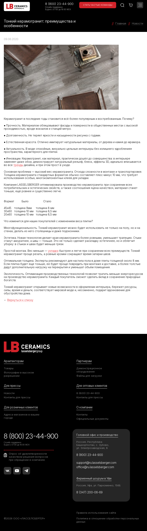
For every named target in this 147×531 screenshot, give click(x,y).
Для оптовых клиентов (91, 386)
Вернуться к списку (20, 300)
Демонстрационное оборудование (89, 370)
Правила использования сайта (96, 512)
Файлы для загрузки (89, 375)
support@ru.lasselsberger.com (96, 463)
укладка (53, 250)
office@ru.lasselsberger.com (95, 467)
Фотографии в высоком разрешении (19, 374)
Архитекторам (14, 361)
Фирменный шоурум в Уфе (94, 478)
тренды (18, 165)
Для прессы (12, 386)
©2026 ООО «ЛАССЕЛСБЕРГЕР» (24, 518)
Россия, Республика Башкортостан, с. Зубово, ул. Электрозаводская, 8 (92, 444)
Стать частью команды (97, 5)
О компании (84, 407)
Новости (9, 393)
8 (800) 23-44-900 (59, 4)
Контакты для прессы (17, 397)
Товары (8, 368)
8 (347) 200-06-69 (89, 492)
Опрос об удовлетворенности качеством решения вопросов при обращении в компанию (28, 456)
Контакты (81, 414)
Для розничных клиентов (21, 407)
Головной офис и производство (97, 434)
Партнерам (84, 361)
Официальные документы (92, 418)
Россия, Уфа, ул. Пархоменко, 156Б (98, 485)
